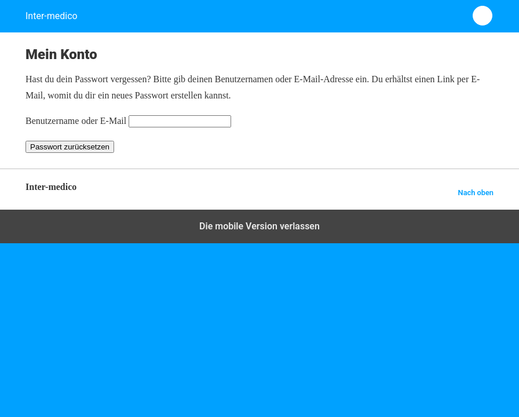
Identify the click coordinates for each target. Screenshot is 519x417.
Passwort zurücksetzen (69, 146)
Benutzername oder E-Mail (75, 121)
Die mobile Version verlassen (259, 226)
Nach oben (476, 192)
